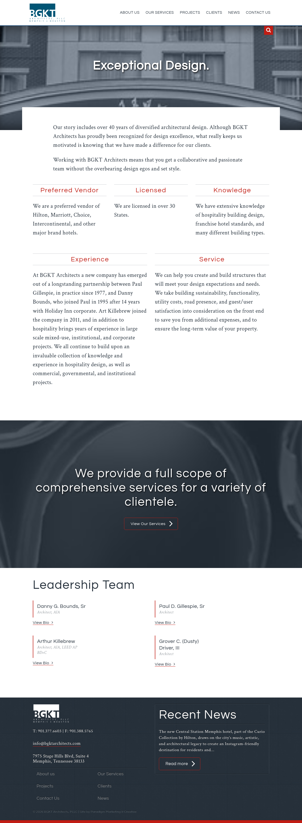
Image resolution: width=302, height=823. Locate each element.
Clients (214, 12)
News (234, 12)
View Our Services (148, 524)
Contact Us (258, 12)
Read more (176, 764)
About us (130, 12)
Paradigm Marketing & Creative (114, 811)
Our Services (160, 12)
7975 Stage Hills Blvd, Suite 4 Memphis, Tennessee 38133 (61, 758)
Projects (190, 12)
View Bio (41, 623)
